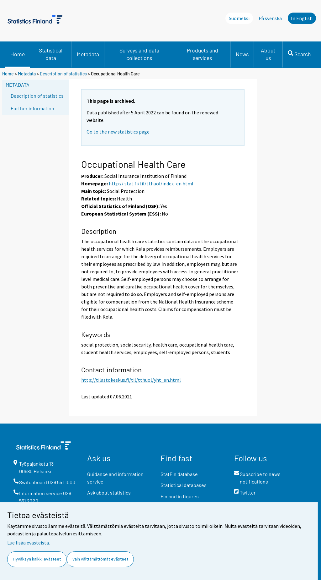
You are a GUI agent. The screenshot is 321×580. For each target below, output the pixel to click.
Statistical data (50, 54)
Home (17, 54)
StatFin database (179, 474)
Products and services (202, 54)
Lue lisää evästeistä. (28, 542)
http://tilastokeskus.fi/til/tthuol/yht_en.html (131, 380)
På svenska (270, 18)
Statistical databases (183, 485)
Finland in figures (179, 496)
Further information (32, 108)
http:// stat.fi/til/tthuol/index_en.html (151, 183)
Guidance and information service (115, 477)
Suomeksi (239, 18)
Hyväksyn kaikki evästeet (37, 559)
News (242, 54)
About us (268, 54)
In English (302, 18)
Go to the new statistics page (118, 132)
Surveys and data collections (139, 54)
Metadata (88, 54)
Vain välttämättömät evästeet (100, 559)
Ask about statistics (109, 492)
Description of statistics (63, 73)
